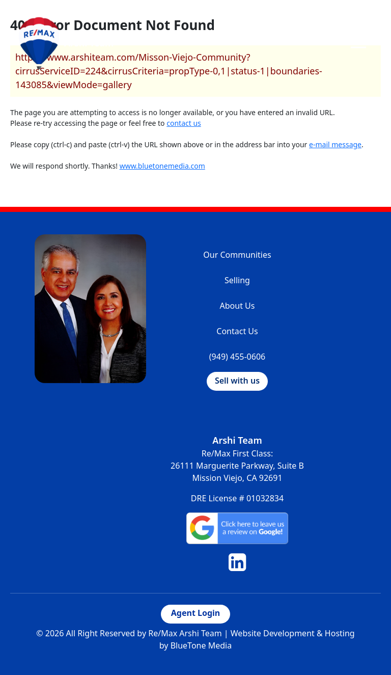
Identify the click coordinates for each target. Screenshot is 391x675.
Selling (237, 280)
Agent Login (195, 612)
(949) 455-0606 (237, 356)
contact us (183, 123)
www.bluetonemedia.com (162, 166)
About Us (237, 305)
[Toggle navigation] (358, 43)
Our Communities (237, 254)
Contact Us (237, 331)
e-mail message (335, 144)
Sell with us (237, 380)
